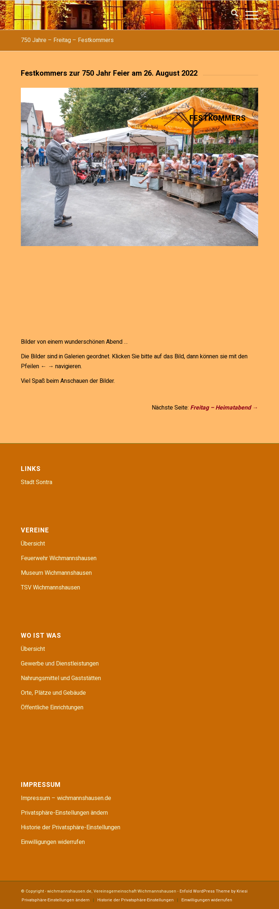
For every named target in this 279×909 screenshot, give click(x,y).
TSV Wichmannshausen (50, 587)
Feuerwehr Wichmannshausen (59, 558)
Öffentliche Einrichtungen (52, 707)
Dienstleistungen (77, 663)
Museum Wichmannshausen (56, 573)
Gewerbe (33, 663)
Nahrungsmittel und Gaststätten (61, 678)
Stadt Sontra (36, 482)
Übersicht (33, 543)
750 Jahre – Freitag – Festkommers (67, 40)
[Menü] (248, 15)
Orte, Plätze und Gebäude (53, 693)
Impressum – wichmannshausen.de (66, 798)
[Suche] (231, 15)
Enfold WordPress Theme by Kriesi (214, 891)
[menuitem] (231, 15)
